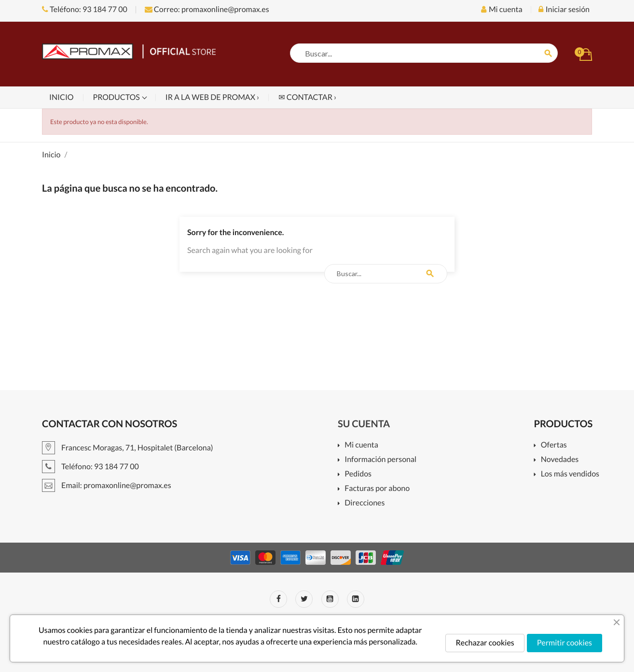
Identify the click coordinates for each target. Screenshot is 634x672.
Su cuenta (364, 424)
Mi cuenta (361, 445)
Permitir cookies (564, 642)
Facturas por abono (377, 489)
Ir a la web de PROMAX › (212, 97)
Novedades (560, 460)
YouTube (330, 599)
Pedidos (358, 474)
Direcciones (365, 503)
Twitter (304, 599)
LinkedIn (355, 599)
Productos (117, 97)
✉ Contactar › (307, 97)
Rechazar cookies (484, 642)
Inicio (61, 97)
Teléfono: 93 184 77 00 (84, 9)
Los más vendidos (570, 474)
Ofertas (554, 445)
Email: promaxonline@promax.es (106, 485)
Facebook (278, 599)
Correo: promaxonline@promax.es (207, 9)
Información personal (380, 460)
